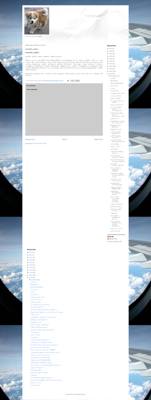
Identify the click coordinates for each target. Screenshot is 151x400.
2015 (111, 68)
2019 (111, 58)
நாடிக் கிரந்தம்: (114, 90)
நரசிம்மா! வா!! (114, 118)
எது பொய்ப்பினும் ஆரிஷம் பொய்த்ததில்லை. (116, 109)
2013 (111, 73)
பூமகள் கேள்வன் (115, 231)
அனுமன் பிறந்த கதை (116, 204)
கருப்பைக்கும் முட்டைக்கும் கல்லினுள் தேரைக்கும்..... (115, 199)
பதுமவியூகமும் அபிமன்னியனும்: (116, 183)
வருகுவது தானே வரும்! (117, 93)
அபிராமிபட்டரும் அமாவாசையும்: (115, 179)
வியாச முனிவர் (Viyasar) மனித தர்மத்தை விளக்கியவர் (115, 224)
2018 (111, 61)
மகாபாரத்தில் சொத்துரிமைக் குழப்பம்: (115, 217)
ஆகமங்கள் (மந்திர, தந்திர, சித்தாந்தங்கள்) (117, 140)
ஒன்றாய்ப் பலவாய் (116, 228)
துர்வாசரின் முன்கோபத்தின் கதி (116, 164)
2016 (111, 66)
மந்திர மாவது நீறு (115, 98)
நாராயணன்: (114, 85)
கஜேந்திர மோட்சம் (115, 129)
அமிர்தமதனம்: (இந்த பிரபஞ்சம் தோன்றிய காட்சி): (117, 175)
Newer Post (30, 139)
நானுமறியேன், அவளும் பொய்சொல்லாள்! (117, 121)
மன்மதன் (113, 78)
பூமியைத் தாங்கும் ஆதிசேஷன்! (115, 132)
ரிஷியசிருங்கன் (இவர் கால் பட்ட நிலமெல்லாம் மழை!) (117, 114)
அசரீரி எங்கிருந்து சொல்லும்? (115, 136)
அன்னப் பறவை (115, 146)
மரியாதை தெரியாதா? (116, 105)
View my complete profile (114, 241)
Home (64, 139)
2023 (111, 48)
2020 (111, 56)
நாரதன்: (112, 88)
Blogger (83, 394)
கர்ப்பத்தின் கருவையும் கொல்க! (39, 304)
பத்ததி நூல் (113, 213)
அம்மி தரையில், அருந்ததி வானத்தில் (117, 156)
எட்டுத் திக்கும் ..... (115, 144)
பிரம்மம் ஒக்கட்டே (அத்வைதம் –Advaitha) (115, 169)
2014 (111, 71)
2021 (111, 53)
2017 (111, 63)
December (114, 76)
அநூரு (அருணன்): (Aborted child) (116, 188)
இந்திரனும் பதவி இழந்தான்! (115, 126)
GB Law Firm (114, 80)
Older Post (98, 139)
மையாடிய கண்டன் (116, 96)
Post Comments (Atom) (40, 143)
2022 (111, 51)
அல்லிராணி (114, 149)
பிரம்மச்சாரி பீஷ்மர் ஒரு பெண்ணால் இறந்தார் (117, 160)
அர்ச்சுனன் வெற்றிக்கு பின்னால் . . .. (116, 152)
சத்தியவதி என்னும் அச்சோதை (116, 209)
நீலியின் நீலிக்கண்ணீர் (116, 83)
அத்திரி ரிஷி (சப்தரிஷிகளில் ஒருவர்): (115, 193)
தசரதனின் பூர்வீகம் (115, 206)
